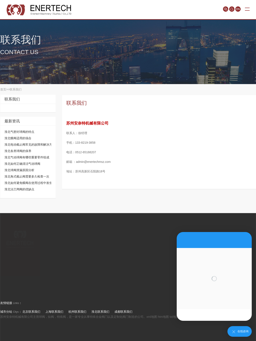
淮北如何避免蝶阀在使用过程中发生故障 (31, 183)
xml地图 (151, 316)
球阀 (42, 316)
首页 (3, 89)
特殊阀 (61, 316)
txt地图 (174, 316)
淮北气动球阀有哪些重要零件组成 (26, 157)
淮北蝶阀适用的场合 (17, 138)
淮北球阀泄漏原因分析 (19, 170)
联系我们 (16, 89)
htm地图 (163, 316)
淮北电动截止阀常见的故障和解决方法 (29, 144)
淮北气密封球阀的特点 (19, 131)
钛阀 (51, 316)
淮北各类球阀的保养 (17, 151)
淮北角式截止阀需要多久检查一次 (26, 176)
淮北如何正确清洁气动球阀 (22, 163)
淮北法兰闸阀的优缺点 (19, 189)
